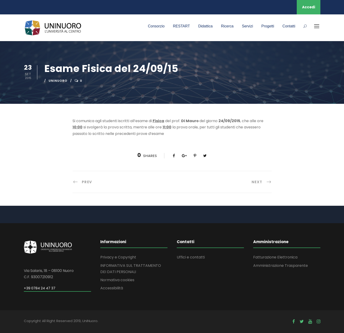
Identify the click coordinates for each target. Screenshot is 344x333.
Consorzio (156, 26)
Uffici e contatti (191, 257)
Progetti (267, 26)
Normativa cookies (117, 280)
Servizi (247, 26)
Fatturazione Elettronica (275, 257)
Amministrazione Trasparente (280, 265)
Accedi (308, 7)
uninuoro (58, 80)
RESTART (181, 26)
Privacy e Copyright (118, 257)
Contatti (288, 26)
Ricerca (227, 26)
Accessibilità (111, 288)
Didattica (205, 26)
